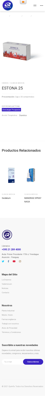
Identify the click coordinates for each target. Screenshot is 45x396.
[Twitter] (3, 254)
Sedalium (6, 191)
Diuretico (23, 108)
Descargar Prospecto (11, 102)
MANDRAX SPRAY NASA (32, 193)
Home (5, 16)
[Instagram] (20, 254)
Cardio (26, 16)
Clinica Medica (17, 76)
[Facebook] (8, 254)
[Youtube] (14, 254)
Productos (16, 16)
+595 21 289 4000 (11, 242)
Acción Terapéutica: (9, 108)
